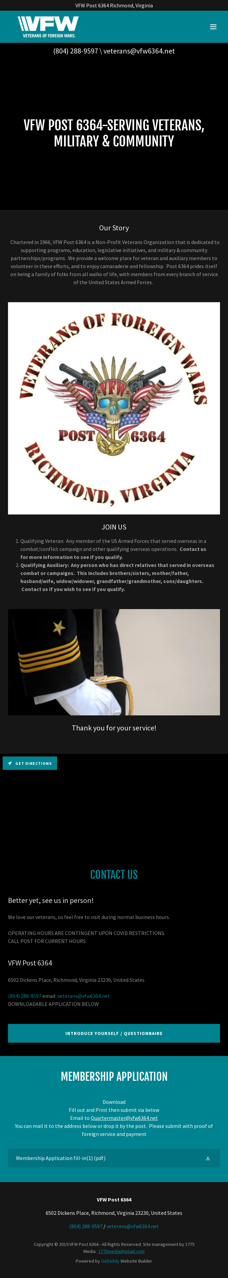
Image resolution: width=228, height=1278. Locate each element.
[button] (213, 26)
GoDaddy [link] (110, 1261)
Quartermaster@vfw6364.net (124, 1118)
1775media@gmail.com (121, 1251)
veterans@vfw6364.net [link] (139, 50)
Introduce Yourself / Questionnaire (114, 1033)
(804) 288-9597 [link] (75, 50)
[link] (48, 26)
